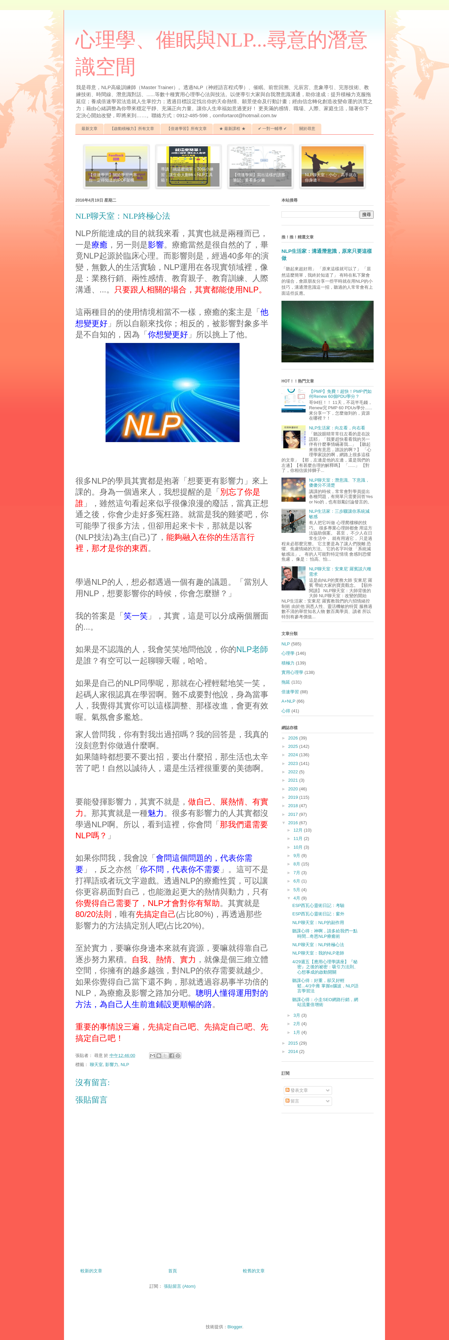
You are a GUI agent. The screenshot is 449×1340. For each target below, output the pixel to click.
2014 (293, 1051)
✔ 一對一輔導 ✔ (272, 128)
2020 (293, 788)
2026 (293, 737)
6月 (298, 881)
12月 (299, 830)
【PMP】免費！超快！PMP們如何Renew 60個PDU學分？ (340, 394)
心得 (285, 710)
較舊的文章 (254, 1270)
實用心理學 (292, 672)
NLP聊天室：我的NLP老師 (318, 953)
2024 (293, 754)
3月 (298, 1015)
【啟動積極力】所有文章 (132, 128)
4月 (298, 898)
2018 (293, 805)
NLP (125, 1064)
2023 (293, 763)
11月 (299, 838)
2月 (298, 1023)
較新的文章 (91, 1270)
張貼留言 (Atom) (180, 1286)
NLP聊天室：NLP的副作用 (318, 922)
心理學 (288, 653)
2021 (293, 780)
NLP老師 (252, 649)
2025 (293, 746)
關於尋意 (307, 128)
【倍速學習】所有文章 (187, 128)
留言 (292, 1101)
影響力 (111, 1064)
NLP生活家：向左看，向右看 (337, 427)
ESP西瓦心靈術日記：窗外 (318, 913)
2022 (293, 771)
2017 (293, 814)
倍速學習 (290, 691)
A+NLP (288, 701)
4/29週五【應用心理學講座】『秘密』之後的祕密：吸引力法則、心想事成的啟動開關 (325, 967)
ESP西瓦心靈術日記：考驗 (318, 905)
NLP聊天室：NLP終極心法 (318, 944)
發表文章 (296, 1090)
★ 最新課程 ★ (232, 128)
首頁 (172, 1270)
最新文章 (89, 128)
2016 (293, 822)
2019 (293, 797)
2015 (293, 1043)
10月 (299, 847)
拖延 (285, 682)
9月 (298, 855)
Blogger (235, 1326)
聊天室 (96, 1064)
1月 (298, 1032)
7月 (298, 872)
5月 (298, 889)
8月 (298, 863)
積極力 (288, 662)
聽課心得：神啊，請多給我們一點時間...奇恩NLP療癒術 (325, 933)
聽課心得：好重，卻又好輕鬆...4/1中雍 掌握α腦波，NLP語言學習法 (325, 985)
